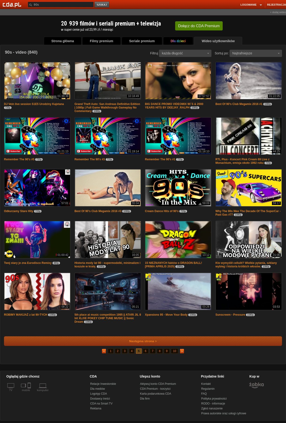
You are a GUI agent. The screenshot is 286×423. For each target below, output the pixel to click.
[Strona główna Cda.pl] (12, 4)
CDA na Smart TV (101, 403)
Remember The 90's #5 (19, 159)
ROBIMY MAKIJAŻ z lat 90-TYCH (26, 314)
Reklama (95, 408)
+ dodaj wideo (278, 12)
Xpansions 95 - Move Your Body (166, 314)
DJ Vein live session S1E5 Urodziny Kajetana (34, 104)
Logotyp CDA (98, 393)
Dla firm (145, 398)
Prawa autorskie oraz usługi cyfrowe (223, 413)
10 (174, 351)
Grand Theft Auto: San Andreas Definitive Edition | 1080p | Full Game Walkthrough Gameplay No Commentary (107, 107)
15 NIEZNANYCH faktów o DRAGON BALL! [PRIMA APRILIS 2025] (173, 264)
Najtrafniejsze (256, 53)
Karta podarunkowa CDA (155, 393)
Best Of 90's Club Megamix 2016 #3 (98, 211)
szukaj (102, 5)
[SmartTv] (29, 393)
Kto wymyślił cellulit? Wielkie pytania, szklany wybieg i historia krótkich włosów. (246, 264)
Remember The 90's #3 (90, 159)
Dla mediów (97, 388)
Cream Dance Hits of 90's (162, 211)
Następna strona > (140, 341)
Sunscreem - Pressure (230, 314)
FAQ (204, 393)
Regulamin (207, 388)
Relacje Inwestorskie (103, 384)
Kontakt (206, 384)
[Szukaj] (61, 4)
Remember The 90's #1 (160, 159)
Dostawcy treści (100, 398)
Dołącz (199, 26)
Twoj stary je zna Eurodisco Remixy (28, 263)
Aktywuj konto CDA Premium (158, 384)
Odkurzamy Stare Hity (19, 211)
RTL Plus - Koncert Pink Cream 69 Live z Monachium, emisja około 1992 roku (242, 161)
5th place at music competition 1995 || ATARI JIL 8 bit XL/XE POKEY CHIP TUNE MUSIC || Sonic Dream (108, 318)
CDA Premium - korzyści (155, 388)
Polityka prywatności (214, 398)
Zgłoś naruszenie (211, 408)
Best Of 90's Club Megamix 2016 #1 (238, 104)
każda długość (185, 53)
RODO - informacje (213, 403)
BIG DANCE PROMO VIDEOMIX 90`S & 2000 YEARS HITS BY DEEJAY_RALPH (174, 105)
